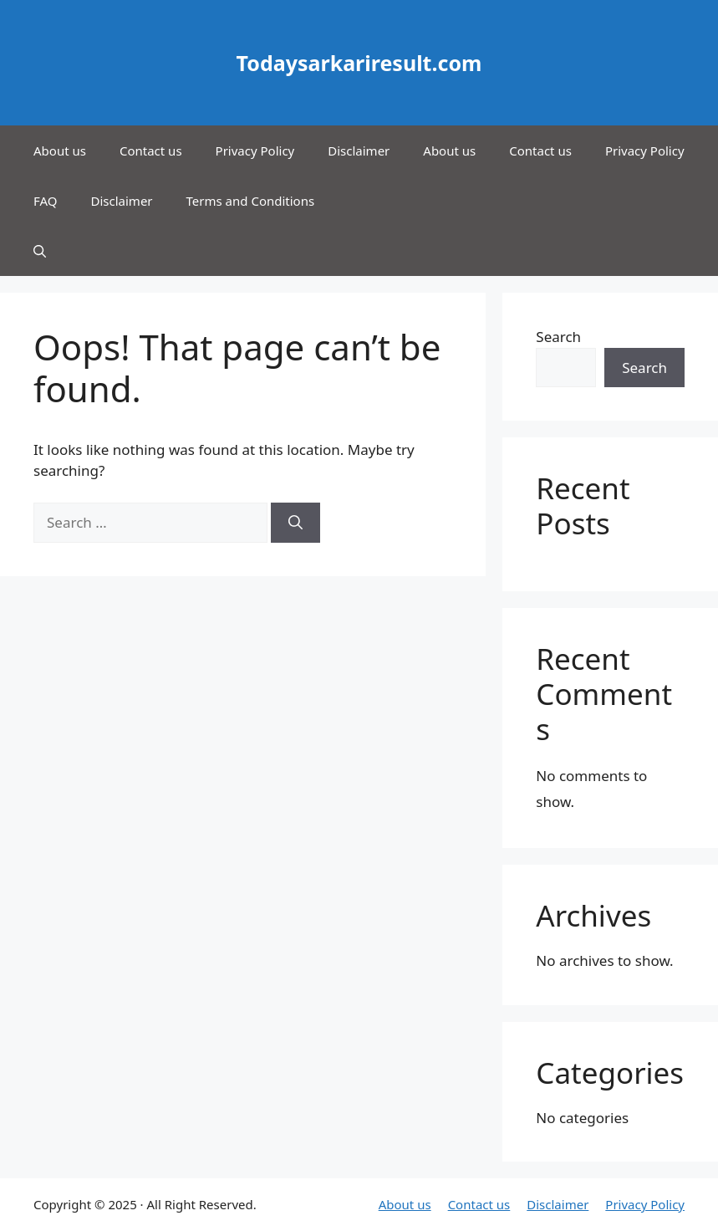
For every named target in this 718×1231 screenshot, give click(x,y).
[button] (40, 251)
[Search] (295, 523)
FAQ (45, 200)
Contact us (151, 150)
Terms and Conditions (250, 200)
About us (59, 150)
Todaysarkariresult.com (359, 63)
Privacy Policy (255, 150)
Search (558, 336)
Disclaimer (359, 150)
